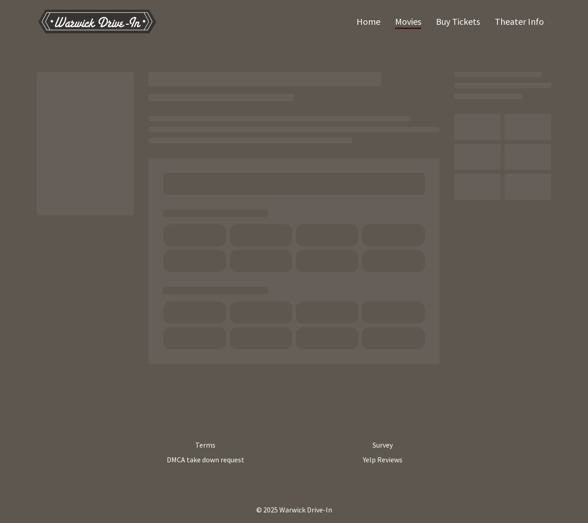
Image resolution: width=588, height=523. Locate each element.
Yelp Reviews (382, 459)
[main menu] (450, 21)
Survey (383, 444)
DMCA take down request (205, 459)
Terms (205, 444)
